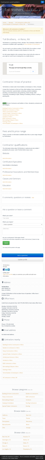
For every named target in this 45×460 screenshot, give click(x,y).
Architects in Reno (7, 116)
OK (33, 71)
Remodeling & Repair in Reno (10, 120)
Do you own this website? (14, 71)
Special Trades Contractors (9, 406)
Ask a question (22, 255)
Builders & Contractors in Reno (11, 110)
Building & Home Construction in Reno (13, 108)
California (4, 415)
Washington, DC (6, 440)
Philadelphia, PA (27, 449)
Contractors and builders (10, 2)
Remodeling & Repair (8, 400)
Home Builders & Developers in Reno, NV (14, 24)
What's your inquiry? (8, 222)
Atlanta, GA (26, 440)
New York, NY (5, 436)
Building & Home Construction (10, 393)
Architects (28, 400)
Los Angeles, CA (6, 449)
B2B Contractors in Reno (9, 118)
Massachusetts (6, 424)
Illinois (27, 424)
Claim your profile (7, 274)
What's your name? (8, 215)
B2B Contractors (30, 397)
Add (33, 197)
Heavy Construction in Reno (10, 111)
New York (28, 415)
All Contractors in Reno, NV (22, 22)
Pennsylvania (5, 421)
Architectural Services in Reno (10, 115)
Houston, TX (26, 436)
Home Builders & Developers (32, 44)
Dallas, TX (25, 443)
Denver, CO (26, 446)
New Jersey (29, 421)
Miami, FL (4, 446)
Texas (3, 418)
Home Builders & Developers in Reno (13, 123)
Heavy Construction (7, 397)
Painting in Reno (7, 122)
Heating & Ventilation (8, 403)
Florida (28, 418)
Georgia (28, 427)
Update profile (22, 259)
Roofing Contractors (31, 403)
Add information (7, 158)
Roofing (28, 406)
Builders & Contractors (32, 393)
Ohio (3, 427)
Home (4, 22)
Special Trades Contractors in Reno (12, 113)
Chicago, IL (5, 443)
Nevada (11, 22)
